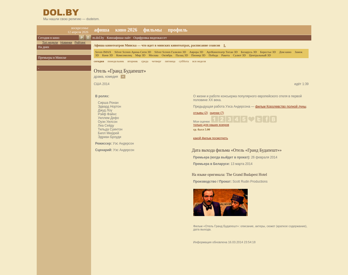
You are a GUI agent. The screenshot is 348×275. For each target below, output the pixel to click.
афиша (101, 30)
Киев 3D (107, 55)
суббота (184, 61)
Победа (213, 55)
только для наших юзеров (211, 124)
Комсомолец (124, 55)
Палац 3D (182, 55)
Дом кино (285, 52)
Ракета (225, 55)
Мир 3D (140, 55)
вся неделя (199, 61)
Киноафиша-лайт (119, 38)
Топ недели (50, 42)
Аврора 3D (196, 52)
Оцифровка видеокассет (150, 38)
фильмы (152, 30)
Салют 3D (239, 55)
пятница (170, 61)
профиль (177, 30)
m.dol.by (98, 38)
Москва (153, 55)
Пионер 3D (198, 55)
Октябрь (167, 55)
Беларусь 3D (249, 52)
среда (144, 61)
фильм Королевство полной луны (280, 106)
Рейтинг (79, 42)
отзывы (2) (200, 112)
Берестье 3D (268, 52)
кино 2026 (126, 30)
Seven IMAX (103, 52)
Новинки (66, 42)
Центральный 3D (260, 55)
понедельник (116, 61)
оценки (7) (217, 112)
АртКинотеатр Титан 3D (221, 52)
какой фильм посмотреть (210, 138)
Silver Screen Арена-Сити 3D (132, 52)
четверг (156, 61)
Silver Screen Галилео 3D (170, 52)
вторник (133, 61)
